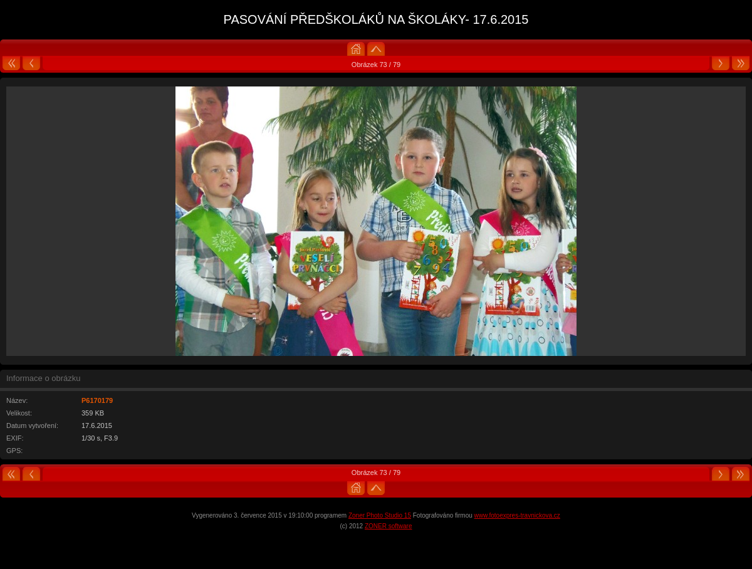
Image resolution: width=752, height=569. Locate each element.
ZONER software (388, 526)
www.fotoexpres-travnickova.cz (517, 515)
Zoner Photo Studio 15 (379, 515)
